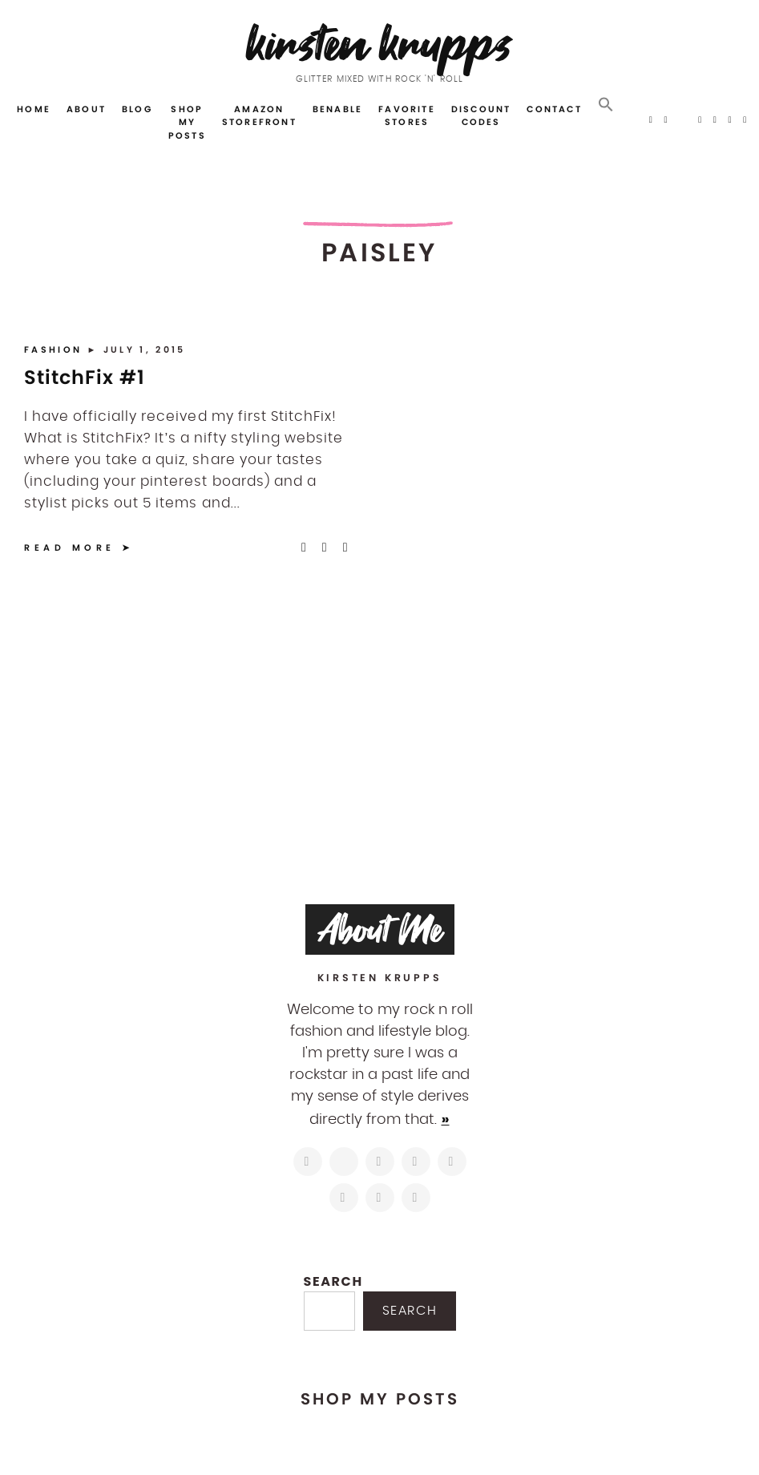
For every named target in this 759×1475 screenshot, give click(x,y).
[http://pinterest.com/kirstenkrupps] (416, 1161)
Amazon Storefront (259, 116)
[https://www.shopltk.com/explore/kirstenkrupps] (343, 1197)
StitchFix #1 (84, 377)
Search (333, 1281)
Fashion (55, 349)
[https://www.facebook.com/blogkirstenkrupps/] (379, 1161)
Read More (69, 547)
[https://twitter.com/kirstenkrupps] (343, 1161)
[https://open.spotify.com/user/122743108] (416, 1197)
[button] (606, 105)
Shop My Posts (187, 122)
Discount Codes (481, 116)
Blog (137, 109)
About (86, 109)
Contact (554, 109)
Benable (337, 109)
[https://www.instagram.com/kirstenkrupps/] (307, 1161)
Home (33, 109)
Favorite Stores (406, 116)
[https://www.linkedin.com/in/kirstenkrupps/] (452, 1161)
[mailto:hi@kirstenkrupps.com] (379, 1197)
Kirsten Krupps (379, 43)
